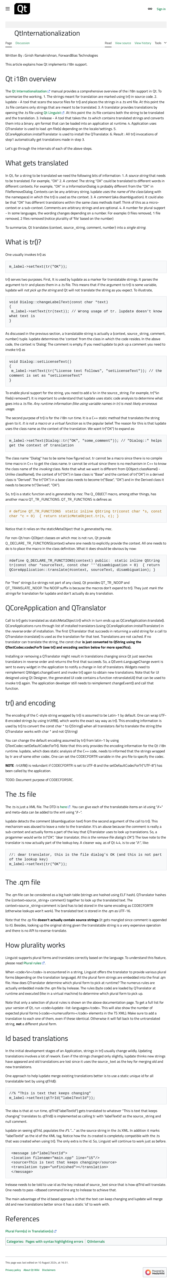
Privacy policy (13, 1270)
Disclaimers (49, 1270)
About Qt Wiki (31, 1270)
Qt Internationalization (29, 91)
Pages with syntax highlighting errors (54, 1241)
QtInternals (96, 1241)
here (63, 806)
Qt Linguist (52, 112)
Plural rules (32, 963)
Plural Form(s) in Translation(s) (29, 1231)
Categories (15, 1241)
